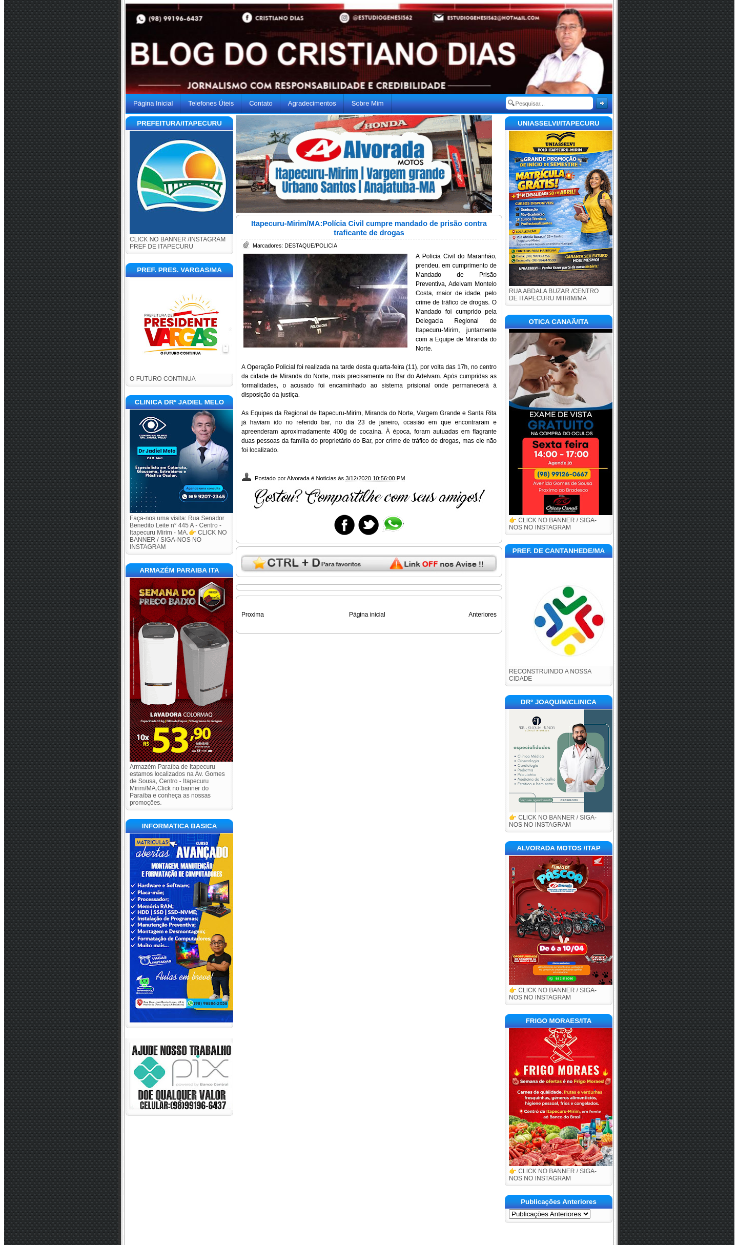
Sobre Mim (368, 103)
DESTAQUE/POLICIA (310, 245)
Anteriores (482, 614)
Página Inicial (153, 103)
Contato (261, 103)
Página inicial (367, 614)
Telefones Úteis (211, 103)
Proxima (252, 614)
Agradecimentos (312, 103)
